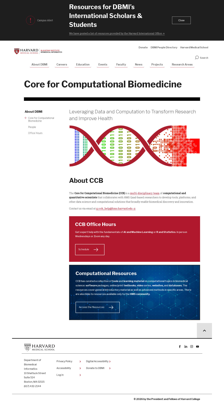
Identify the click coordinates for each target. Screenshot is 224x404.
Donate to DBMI (95, 368)
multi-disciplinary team (144, 193)
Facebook (179, 346)
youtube (197, 346)
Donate (143, 47)
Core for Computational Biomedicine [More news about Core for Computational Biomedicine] (41, 119)
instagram (191, 346)
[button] (181, 20)
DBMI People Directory (164, 47)
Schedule (83, 249)
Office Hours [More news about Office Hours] (35, 133)
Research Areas (182, 64)
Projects (157, 64)
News (138, 64)
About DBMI (39, 64)
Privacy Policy (64, 361)
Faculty (121, 64)
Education (82, 64)
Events (102, 64)
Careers (61, 64)
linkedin (185, 346)
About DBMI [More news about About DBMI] (33, 111)
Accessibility (63, 368)
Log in (60, 374)
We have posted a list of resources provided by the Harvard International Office (115, 33)
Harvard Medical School (194, 47)
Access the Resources (91, 307)
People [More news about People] (32, 127)
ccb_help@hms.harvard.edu (116, 208)
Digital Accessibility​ (97, 361)
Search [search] (201, 57)
